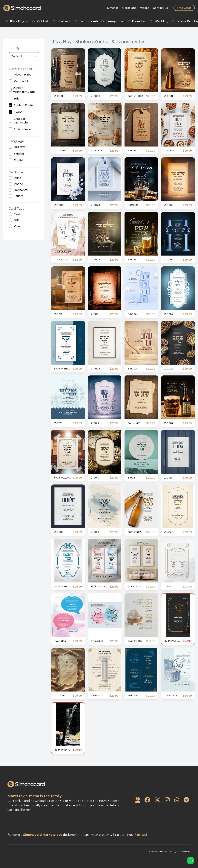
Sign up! (141, 835)
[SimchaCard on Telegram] (186, 800)
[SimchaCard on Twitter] (157, 800)
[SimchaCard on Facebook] (147, 800)
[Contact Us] (160, 8)
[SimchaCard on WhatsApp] (177, 800)
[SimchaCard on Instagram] (167, 800)
